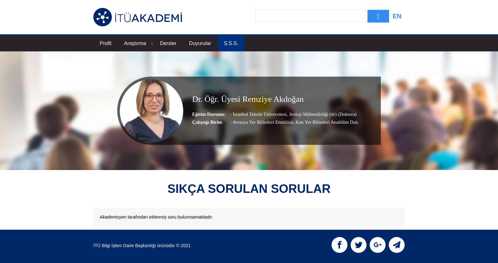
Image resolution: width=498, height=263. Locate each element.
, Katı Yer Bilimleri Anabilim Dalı (325, 122)
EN (397, 16)
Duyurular (200, 43)
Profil (105, 43)
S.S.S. (231, 43)
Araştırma (138, 43)
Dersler (168, 43)
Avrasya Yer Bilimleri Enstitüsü (262, 122)
